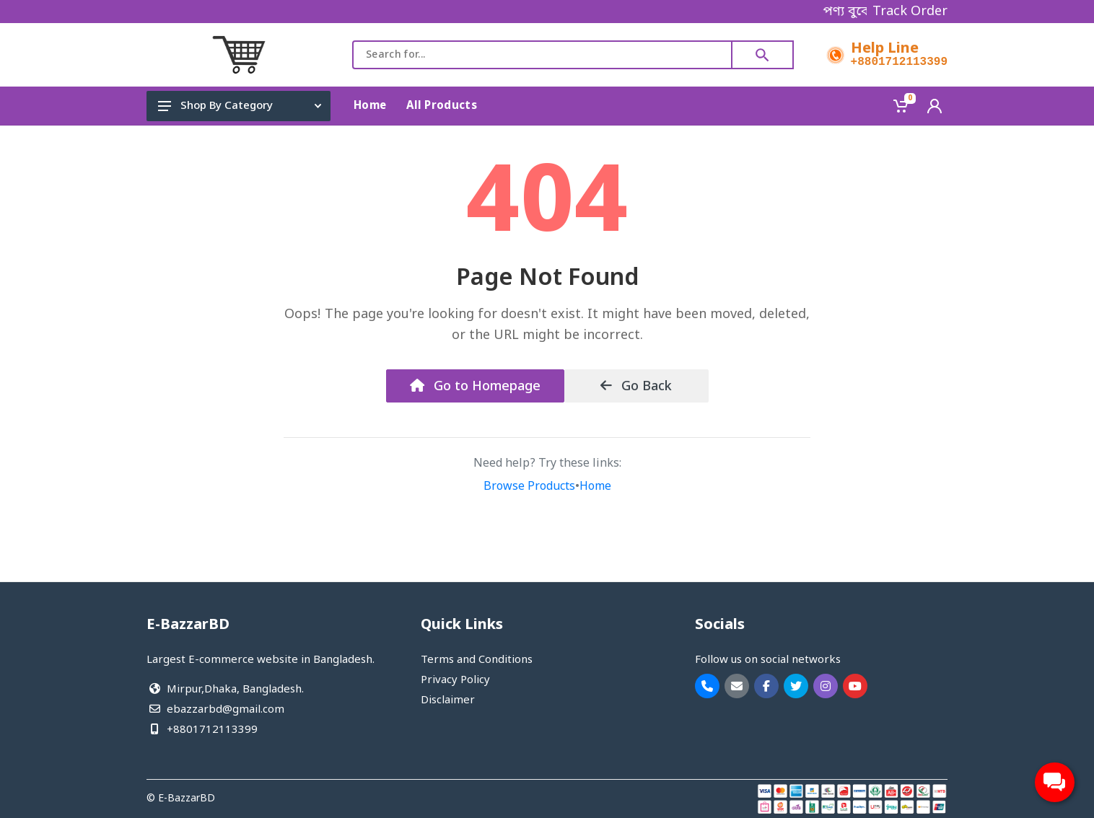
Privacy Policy (455, 680)
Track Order (910, 11)
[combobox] (542, 54)
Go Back (636, 386)
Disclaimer (448, 700)
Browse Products (529, 487)
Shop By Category (239, 106)
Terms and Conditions (477, 660)
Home (595, 487)
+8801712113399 (899, 62)
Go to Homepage (475, 386)
